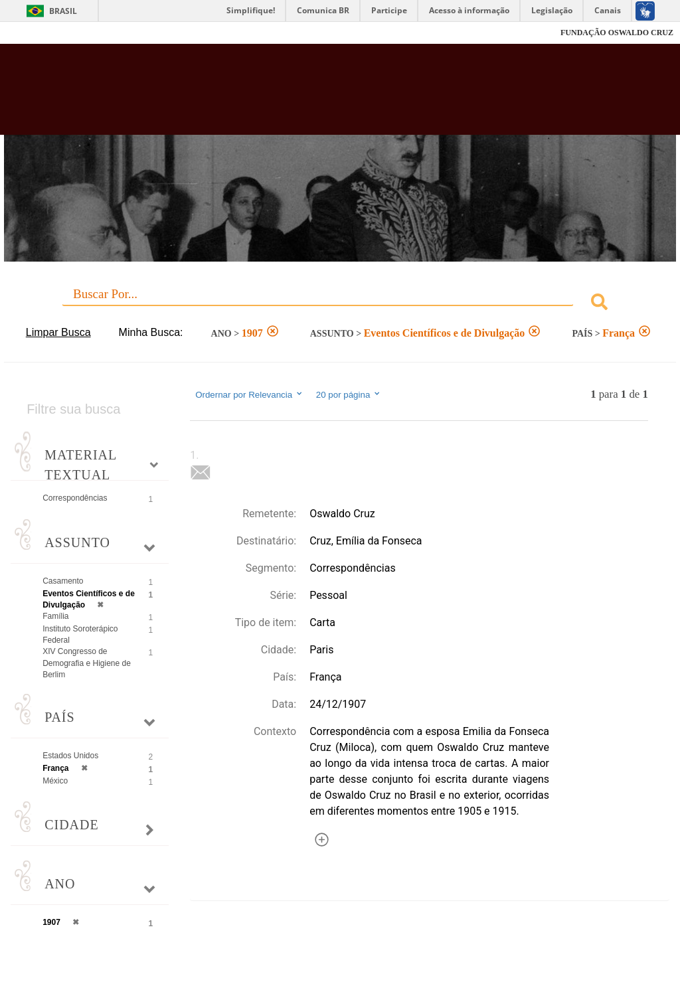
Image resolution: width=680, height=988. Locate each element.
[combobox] (340, 304)
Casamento (62, 581)
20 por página (349, 394)
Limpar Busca (58, 332)
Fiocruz (39, 33)
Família (55, 616)
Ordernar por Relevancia (249, 394)
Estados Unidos (70, 755)
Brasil (63, 11)
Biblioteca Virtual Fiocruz (291, 94)
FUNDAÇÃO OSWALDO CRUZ (616, 32)
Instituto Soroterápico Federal (80, 634)
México (55, 780)
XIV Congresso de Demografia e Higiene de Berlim (86, 663)
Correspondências (74, 498)
